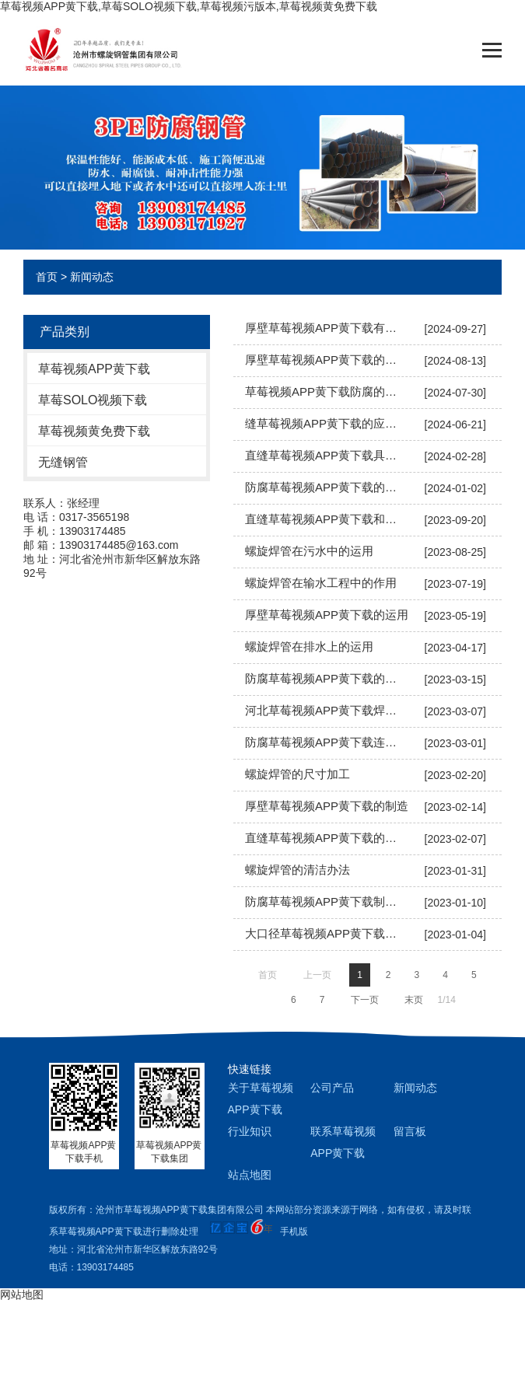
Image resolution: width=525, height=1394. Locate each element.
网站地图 (22, 1294)
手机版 (294, 1231)
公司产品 (332, 1087)
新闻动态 (92, 277)
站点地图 (249, 1175)
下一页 (365, 999)
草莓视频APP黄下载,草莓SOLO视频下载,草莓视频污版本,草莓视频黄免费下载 (188, 6)
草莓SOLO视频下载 (92, 400)
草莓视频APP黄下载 (94, 369)
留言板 (410, 1131)
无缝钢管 (63, 462)
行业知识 (249, 1131)
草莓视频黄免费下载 (94, 431)
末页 (413, 999)
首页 (47, 277)
